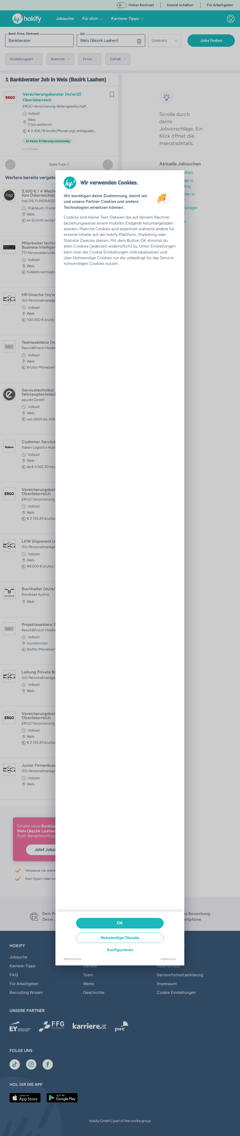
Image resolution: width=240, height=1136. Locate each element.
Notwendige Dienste (120, 937)
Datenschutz (73, 959)
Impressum (168, 959)
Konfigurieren (120, 949)
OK (120, 922)
